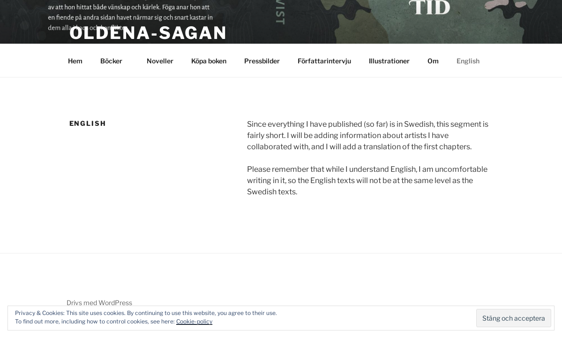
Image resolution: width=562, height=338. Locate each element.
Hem (75, 61)
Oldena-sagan (148, 33)
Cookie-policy (194, 321)
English (468, 61)
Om (433, 61)
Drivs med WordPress (99, 303)
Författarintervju (324, 61)
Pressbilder (262, 61)
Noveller (160, 61)
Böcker (115, 61)
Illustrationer (389, 61)
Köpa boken (208, 61)
